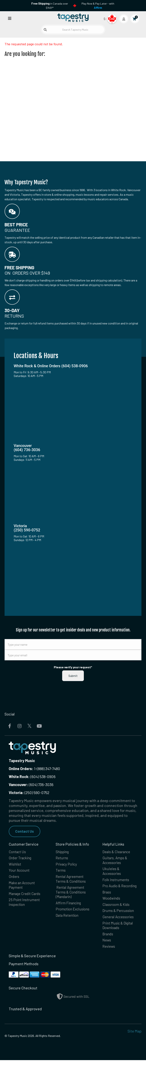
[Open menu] (10, 18)
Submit (73, 675)
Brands (108, 943)
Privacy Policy (67, 865)
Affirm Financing (69, 906)
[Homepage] (73, 18)
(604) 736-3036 (31, 784)
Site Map (134, 1041)
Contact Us (24, 831)
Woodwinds (112, 906)
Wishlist (15, 865)
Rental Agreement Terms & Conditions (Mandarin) (72, 894)
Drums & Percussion (119, 919)
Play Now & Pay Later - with (98, 5)
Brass (107, 899)
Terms (61, 871)
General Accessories (119, 925)
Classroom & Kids (116, 912)
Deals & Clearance (117, 852)
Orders (14, 878)
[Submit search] (45, 29)
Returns (62, 858)
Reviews (109, 956)
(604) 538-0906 (32, 776)
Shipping (63, 852)
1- (35, 768)
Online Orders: (21, 768)
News (106, 949)
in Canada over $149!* (49, 5)
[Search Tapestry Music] (73, 29)
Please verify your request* (73, 667)
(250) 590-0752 (29, 792)
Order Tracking (21, 858)
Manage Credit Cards (26, 896)
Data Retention (68, 923)
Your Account (20, 871)
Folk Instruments (116, 881)
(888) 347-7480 (48, 768)
